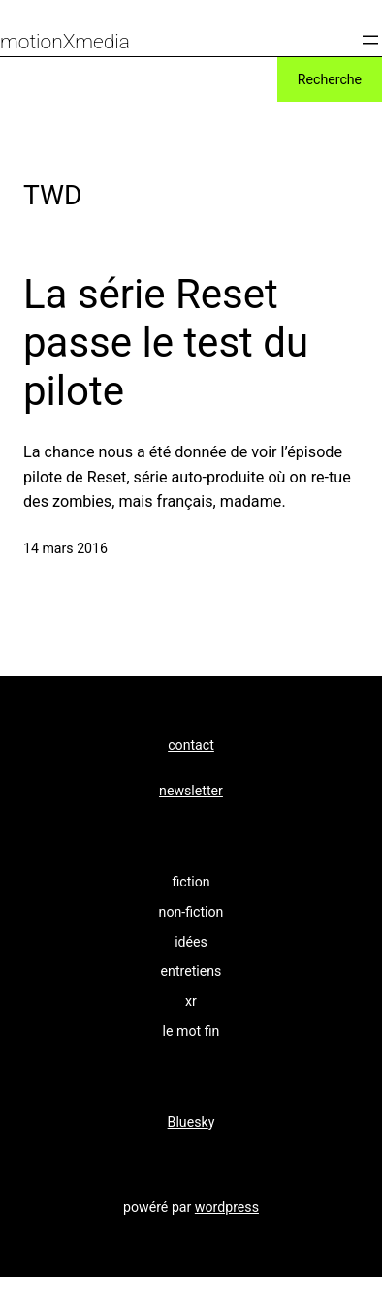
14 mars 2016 (65, 548)
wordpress (227, 1207)
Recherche (330, 79)
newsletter (191, 790)
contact (191, 745)
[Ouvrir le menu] (370, 39)
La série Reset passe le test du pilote (165, 343)
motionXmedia (65, 41)
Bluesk (188, 1122)
